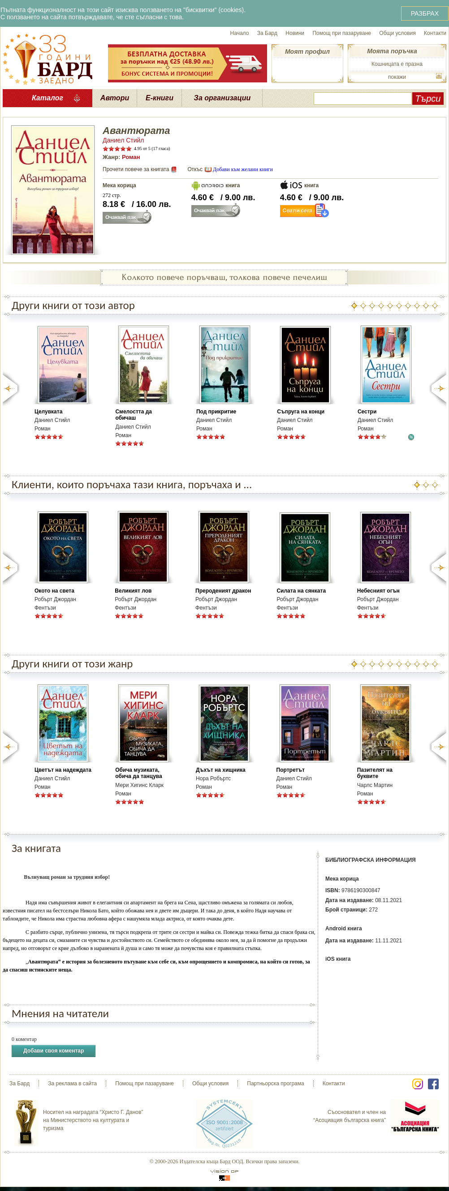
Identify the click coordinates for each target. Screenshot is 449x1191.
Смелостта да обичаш (133, 414)
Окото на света (54, 591)
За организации (222, 98)
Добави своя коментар (54, 1051)
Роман (131, 157)
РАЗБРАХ (425, 13)
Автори (114, 98)
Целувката (48, 411)
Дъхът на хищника (221, 770)
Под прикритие (216, 411)
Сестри (367, 411)
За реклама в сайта (72, 1083)
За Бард (267, 33)
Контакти (435, 33)
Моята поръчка (392, 51)
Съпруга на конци (300, 411)
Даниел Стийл (123, 140)
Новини (294, 33)
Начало (239, 33)
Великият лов (133, 591)
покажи (397, 77)
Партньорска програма (275, 1083)
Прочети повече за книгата (136, 169)
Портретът (290, 770)
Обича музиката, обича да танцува (138, 773)
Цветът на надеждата (63, 770)
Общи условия (397, 33)
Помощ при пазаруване (341, 33)
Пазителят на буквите (375, 773)
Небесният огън (378, 591)
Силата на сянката (301, 591)
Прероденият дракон (223, 591)
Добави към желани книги (243, 169)
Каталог (47, 98)
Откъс (195, 169)
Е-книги (159, 98)
